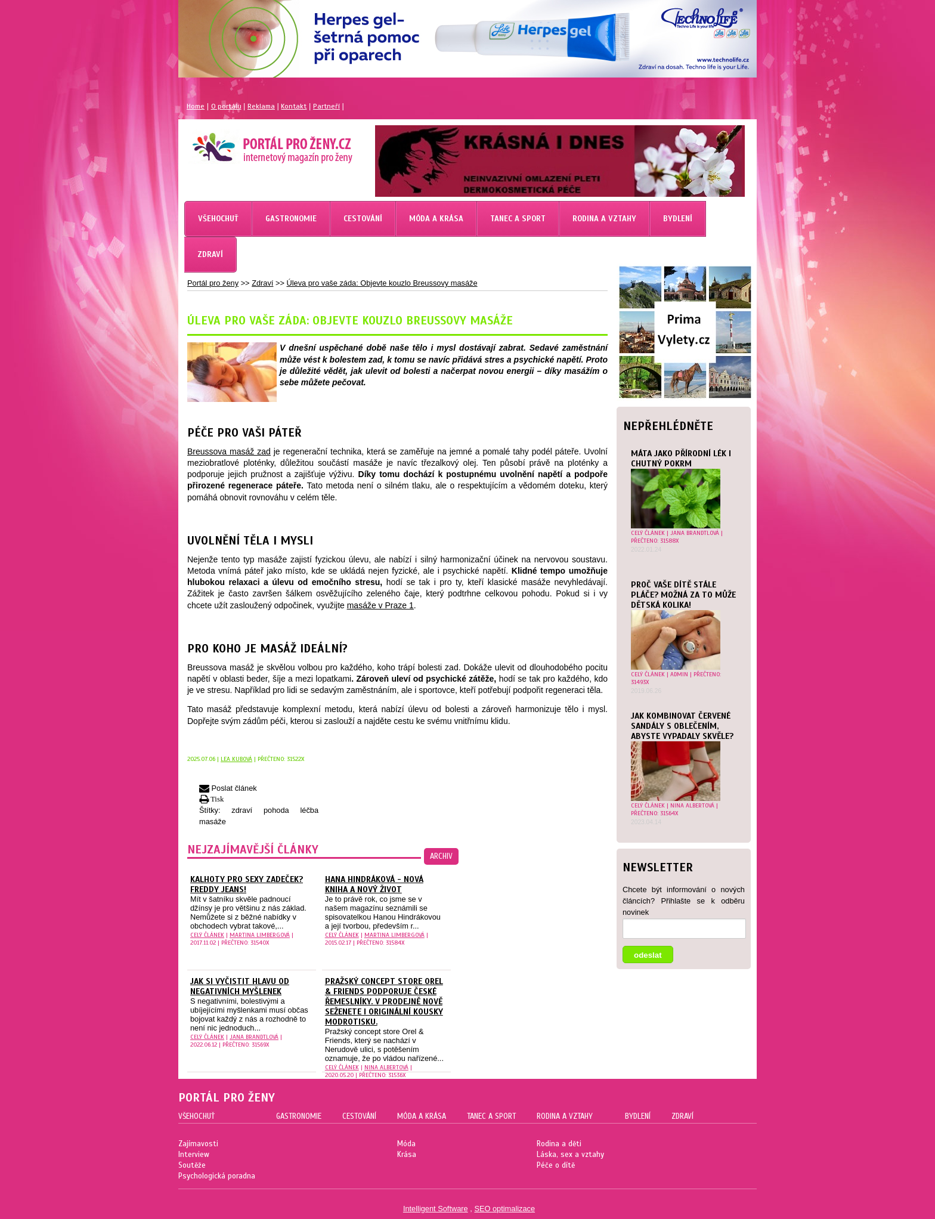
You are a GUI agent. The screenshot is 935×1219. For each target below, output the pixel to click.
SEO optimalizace (504, 1208)
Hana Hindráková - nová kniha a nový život (374, 884)
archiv (441, 856)
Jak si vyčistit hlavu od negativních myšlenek (239, 986)
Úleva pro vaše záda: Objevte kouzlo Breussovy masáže (381, 283)
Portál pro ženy (213, 283)
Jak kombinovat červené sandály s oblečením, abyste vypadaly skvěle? (682, 726)
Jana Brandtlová (694, 533)
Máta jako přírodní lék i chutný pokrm (681, 458)
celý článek (648, 533)
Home (196, 106)
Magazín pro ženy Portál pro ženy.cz (252, 143)
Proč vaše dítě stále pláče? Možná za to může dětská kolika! (683, 595)
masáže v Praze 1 (380, 605)
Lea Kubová (236, 759)
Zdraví (262, 283)
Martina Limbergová (260, 935)
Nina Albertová (692, 805)
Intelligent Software (435, 1208)
